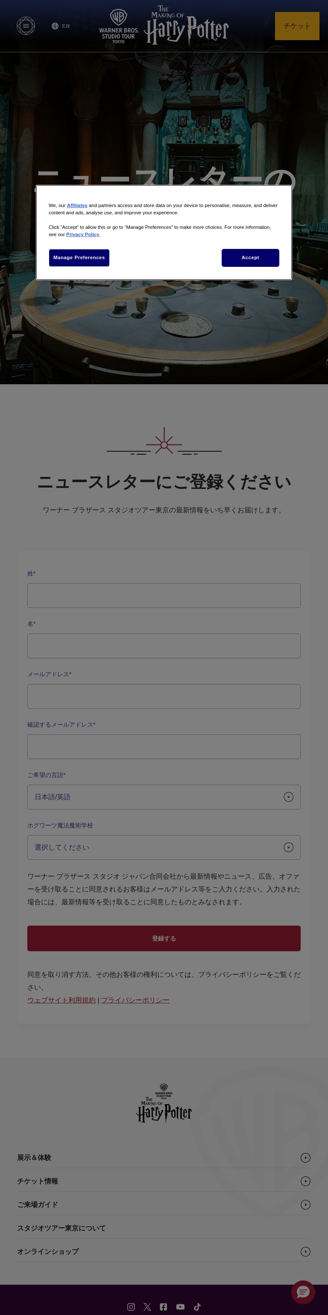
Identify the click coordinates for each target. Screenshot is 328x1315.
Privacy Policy (82, 234)
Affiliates (77, 205)
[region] (164, 232)
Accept (250, 257)
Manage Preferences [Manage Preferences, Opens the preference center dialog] (79, 257)
